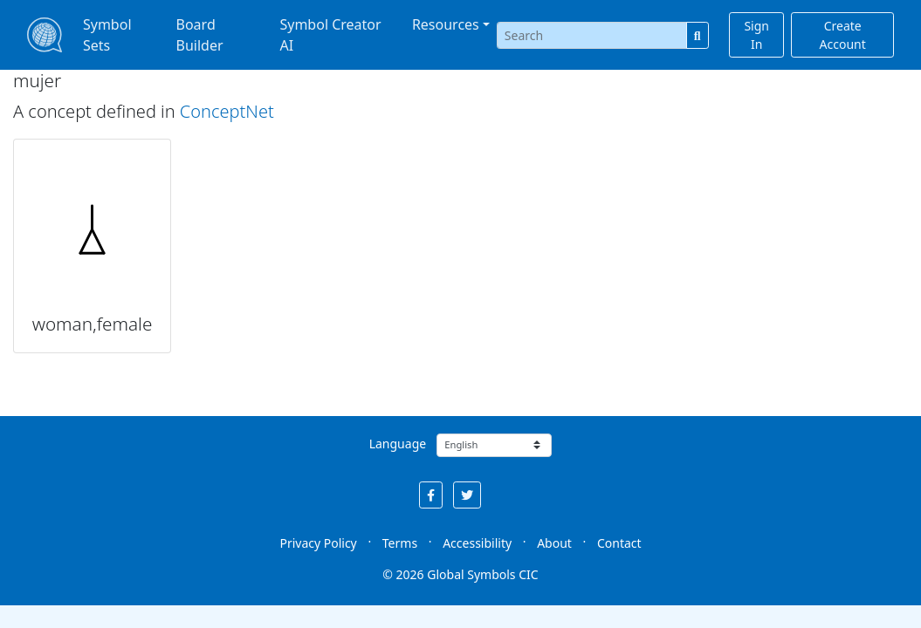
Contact (619, 543)
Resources (445, 24)
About (554, 543)
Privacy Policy (317, 543)
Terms (399, 543)
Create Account (843, 34)
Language (397, 443)
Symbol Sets (107, 35)
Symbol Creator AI (330, 35)
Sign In (756, 34)
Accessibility (477, 543)
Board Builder (199, 35)
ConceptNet (227, 111)
